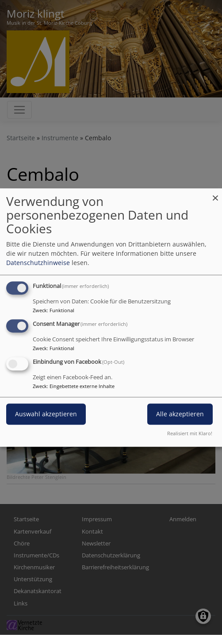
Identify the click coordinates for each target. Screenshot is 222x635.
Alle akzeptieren (180, 414)
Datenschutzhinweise (38, 262)
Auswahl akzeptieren (46, 414)
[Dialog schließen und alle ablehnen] (215, 193)
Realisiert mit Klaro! (189, 433)
